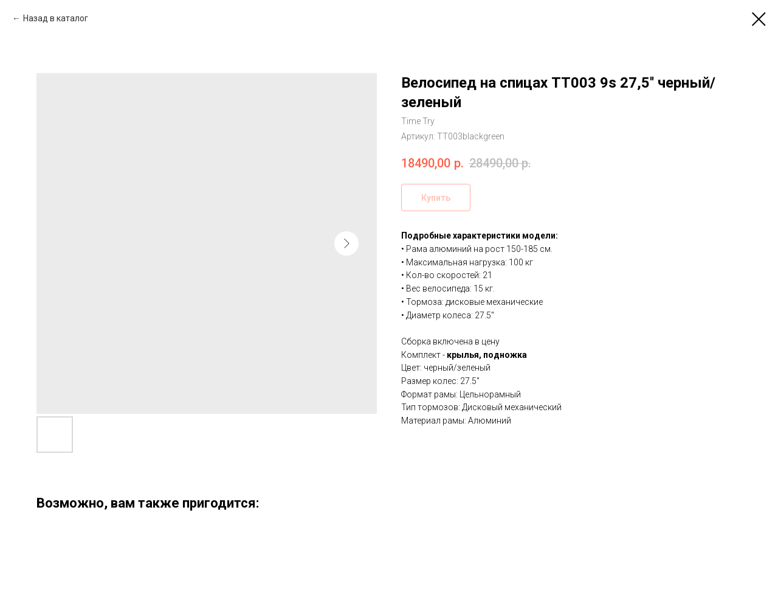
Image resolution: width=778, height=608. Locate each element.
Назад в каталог (55, 18)
